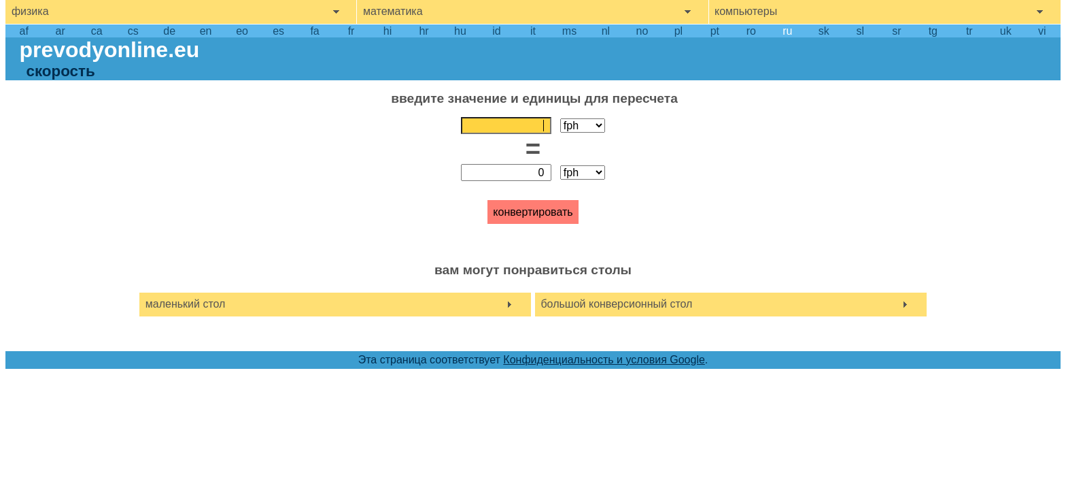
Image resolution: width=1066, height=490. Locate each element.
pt (714, 31)
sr (896, 31)
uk (1006, 31)
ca (97, 31)
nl (606, 31)
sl (861, 31)
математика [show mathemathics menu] (393, 11)
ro (751, 31)
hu (460, 31)
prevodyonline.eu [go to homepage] (109, 49)
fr (351, 31)
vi (1042, 31)
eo (242, 31)
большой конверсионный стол (616, 304)
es (278, 31)
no (642, 31)
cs (133, 31)
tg (933, 31)
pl (678, 31)
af (24, 31)
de (169, 31)
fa (314, 31)
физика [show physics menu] (30, 11)
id (496, 31)
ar (60, 31)
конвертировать (532, 212)
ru (787, 31)
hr (423, 31)
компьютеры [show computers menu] (746, 11)
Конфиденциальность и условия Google (604, 359)
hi (387, 31)
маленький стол (185, 304)
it (533, 31)
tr (969, 31)
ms (569, 31)
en (206, 31)
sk (824, 31)
